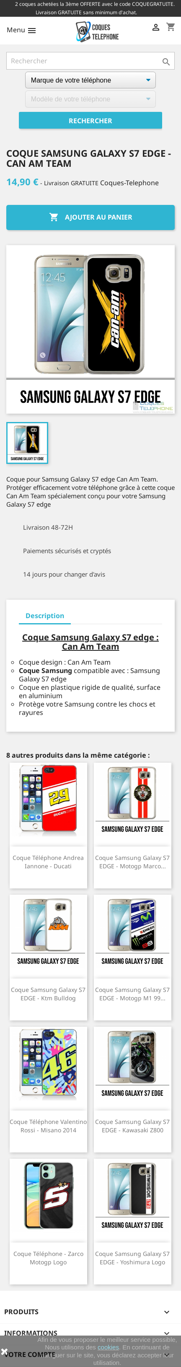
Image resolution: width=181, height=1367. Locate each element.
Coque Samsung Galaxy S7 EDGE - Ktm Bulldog (48, 994)
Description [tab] (45, 615)
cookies (108, 1347)
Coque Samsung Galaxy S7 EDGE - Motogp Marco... (132, 862)
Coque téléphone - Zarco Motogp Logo (48, 1258)
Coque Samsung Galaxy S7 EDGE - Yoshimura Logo (132, 1258)
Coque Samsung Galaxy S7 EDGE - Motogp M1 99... (132, 994)
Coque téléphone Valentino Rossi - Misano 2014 (48, 1126)
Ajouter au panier (90, 217)
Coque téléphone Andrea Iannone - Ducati (48, 862)
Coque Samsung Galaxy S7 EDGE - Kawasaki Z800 (132, 1126)
